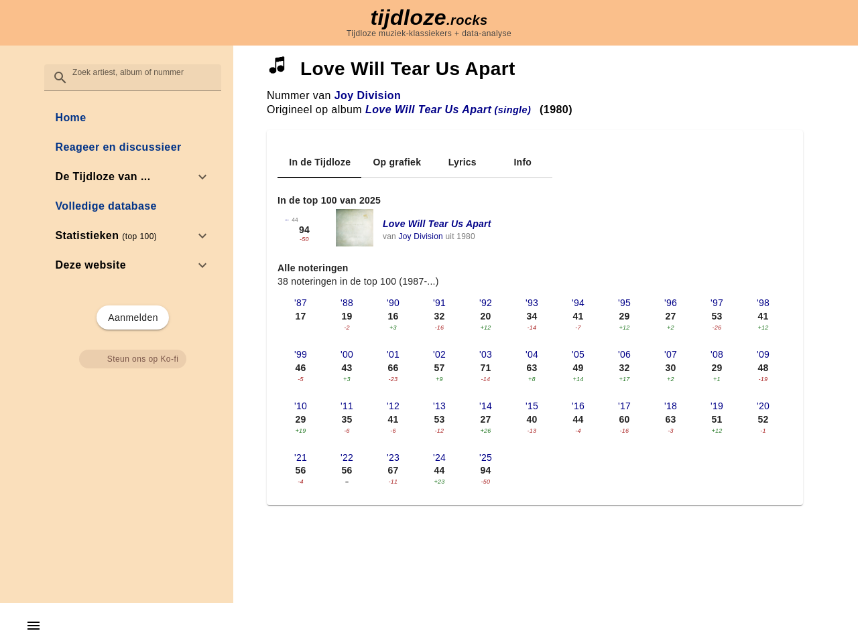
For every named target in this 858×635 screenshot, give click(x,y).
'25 (485, 457)
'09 (763, 354)
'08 (717, 354)
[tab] (319, 162)
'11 (347, 406)
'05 (578, 354)
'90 (393, 302)
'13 (439, 406)
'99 (300, 354)
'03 (485, 354)
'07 (670, 354)
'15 (532, 406)
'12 (393, 406)
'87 (300, 302)
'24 (439, 457)
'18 (670, 406)
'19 (717, 406)
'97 (717, 302)
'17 (624, 406)
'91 (439, 302)
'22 (347, 457)
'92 (485, 302)
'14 (485, 406)
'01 (393, 354)
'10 (300, 406)
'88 (347, 302)
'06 (624, 354)
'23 (393, 457)
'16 (578, 406)
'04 (532, 354)
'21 (300, 457)
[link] (132, 118)
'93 (532, 302)
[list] (132, 191)
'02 (439, 354)
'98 (763, 302)
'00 (347, 354)
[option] (132, 177)
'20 (763, 406)
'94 (578, 302)
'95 (624, 302)
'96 (670, 302)
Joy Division (367, 95)
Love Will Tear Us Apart (437, 223)
